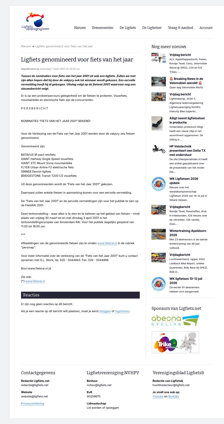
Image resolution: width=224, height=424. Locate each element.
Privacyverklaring (32, 403)
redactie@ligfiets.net (34, 385)
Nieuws (26, 46)
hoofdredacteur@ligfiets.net (171, 385)
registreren (122, 311)
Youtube (158, 396)
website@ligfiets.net (34, 396)
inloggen (105, 311)
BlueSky (173, 396)
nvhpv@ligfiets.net (99, 385)
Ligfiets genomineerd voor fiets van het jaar (64, 46)
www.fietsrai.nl (107, 243)
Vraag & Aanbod (180, 28)
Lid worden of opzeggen (103, 407)
